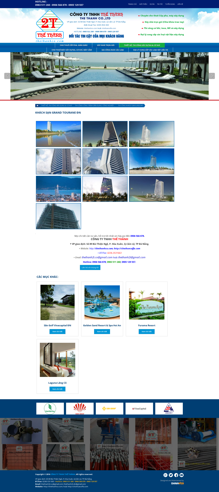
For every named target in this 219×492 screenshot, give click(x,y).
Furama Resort (146, 325)
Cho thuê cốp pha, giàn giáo (73, 45)
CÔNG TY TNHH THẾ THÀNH (63, 474)
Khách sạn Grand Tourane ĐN (58, 112)
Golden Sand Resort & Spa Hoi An (102, 325)
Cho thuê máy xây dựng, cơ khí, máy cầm (72, 50)
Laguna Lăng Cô (57, 382)
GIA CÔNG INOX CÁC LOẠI (113, 50)
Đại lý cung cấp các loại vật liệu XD (150, 50)
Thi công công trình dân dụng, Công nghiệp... (95, 105)
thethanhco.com (90, 28)
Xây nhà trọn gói (105, 45)
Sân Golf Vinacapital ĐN (57, 325)
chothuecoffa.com (109, 28)
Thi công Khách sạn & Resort (130, 105)
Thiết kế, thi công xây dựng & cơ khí (142, 45)
